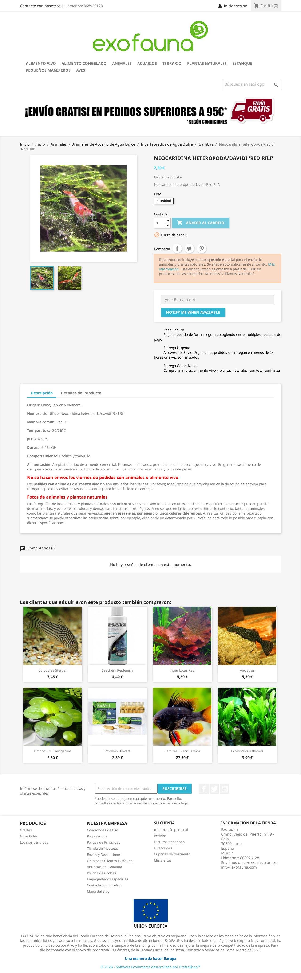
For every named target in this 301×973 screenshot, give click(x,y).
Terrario (172, 63)
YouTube (224, 789)
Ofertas (26, 830)
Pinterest (201, 248)
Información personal (171, 829)
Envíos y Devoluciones (104, 854)
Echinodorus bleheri (247, 751)
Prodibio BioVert (117, 751)
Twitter (214, 789)
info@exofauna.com (239, 867)
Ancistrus (247, 670)
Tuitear (189, 248)
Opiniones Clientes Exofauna (109, 860)
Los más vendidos (34, 842)
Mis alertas (162, 860)
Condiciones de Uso (102, 830)
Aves (80, 70)
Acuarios (147, 63)
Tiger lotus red (182, 670)
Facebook (204, 789)
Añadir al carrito (200, 223)
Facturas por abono (169, 842)
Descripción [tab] (42, 393)
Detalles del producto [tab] (81, 393)
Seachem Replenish (117, 670)
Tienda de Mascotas (103, 848)
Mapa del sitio (98, 891)
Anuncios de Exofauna (104, 867)
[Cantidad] (159, 223)
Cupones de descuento (172, 854)
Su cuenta (164, 822)
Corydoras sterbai (52, 670)
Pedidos (160, 835)
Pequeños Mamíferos (48, 70)
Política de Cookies (101, 873)
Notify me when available (193, 312)
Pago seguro (97, 836)
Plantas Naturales (207, 63)
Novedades (29, 836)
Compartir (177, 248)
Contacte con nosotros (40, 5)
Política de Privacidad (104, 842)
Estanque (242, 63)
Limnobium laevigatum (52, 751)
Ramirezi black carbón (182, 751)
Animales (122, 63)
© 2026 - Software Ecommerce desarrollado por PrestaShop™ (150, 967)
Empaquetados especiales (107, 879)
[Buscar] (251, 84)
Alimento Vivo (41, 63)
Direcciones (163, 848)
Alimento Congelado (84, 63)
